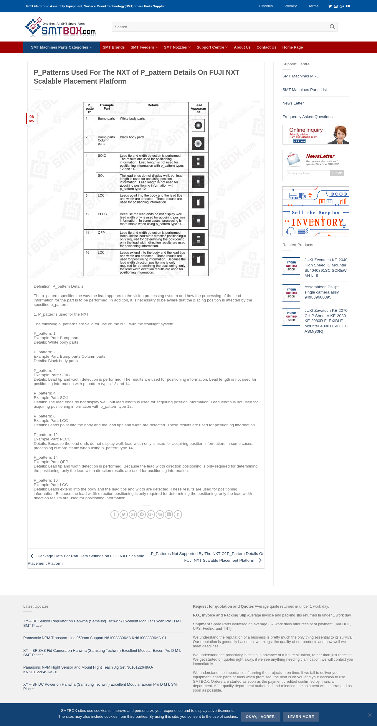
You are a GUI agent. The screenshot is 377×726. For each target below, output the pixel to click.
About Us (242, 47)
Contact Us (267, 47)
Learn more (301, 717)
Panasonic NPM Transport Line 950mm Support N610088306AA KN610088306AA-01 (94, 638)
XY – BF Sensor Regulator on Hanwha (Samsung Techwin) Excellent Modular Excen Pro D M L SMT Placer (102, 623)
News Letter (293, 103)
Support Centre (212, 47)
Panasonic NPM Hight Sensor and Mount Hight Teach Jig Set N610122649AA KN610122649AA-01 (88, 669)
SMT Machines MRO (301, 76)
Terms (313, 6)
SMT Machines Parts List (304, 89)
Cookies (266, 6)
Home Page (292, 47)
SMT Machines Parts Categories (61, 47)
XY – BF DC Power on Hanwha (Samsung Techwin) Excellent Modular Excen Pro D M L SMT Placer (101, 686)
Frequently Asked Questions (307, 117)
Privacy (291, 6)
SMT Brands (114, 47)
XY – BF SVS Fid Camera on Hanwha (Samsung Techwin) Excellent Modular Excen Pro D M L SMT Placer (102, 652)
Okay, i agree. (260, 717)
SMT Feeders (144, 47)
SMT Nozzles (177, 47)
